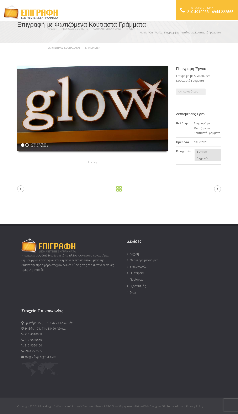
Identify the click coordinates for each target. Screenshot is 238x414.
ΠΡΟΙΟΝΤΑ (132, 28)
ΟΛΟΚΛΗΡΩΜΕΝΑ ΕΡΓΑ (107, 28)
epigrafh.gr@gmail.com (38, 357)
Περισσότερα (188, 91)
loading (92, 162)
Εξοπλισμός (136, 286)
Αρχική (133, 254)
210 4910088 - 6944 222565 (206, 10)
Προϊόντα (135, 279)
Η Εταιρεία (135, 273)
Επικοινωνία (136, 267)
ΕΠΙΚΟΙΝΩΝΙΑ (92, 47)
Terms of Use (175, 406)
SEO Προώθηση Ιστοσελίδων (124, 406)
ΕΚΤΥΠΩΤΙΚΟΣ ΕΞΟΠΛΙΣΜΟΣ (63, 47)
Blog (131, 292)
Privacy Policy (194, 406)
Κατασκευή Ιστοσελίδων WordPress (80, 406)
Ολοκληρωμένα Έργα (142, 260)
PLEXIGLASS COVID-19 (74, 28)
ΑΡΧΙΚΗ (51, 28)
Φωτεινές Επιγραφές (202, 155)
